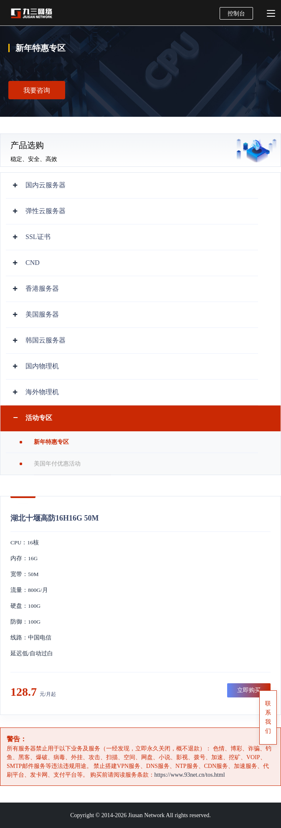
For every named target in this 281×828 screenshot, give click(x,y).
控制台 (236, 13)
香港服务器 (42, 288)
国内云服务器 (45, 185)
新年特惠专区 (51, 442)
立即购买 (249, 690)
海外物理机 (42, 391)
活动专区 (38, 417)
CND (32, 262)
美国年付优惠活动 (57, 464)
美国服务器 (42, 314)
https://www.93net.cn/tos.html (189, 775)
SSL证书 (38, 236)
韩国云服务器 (45, 340)
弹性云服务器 (45, 210)
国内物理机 (42, 366)
